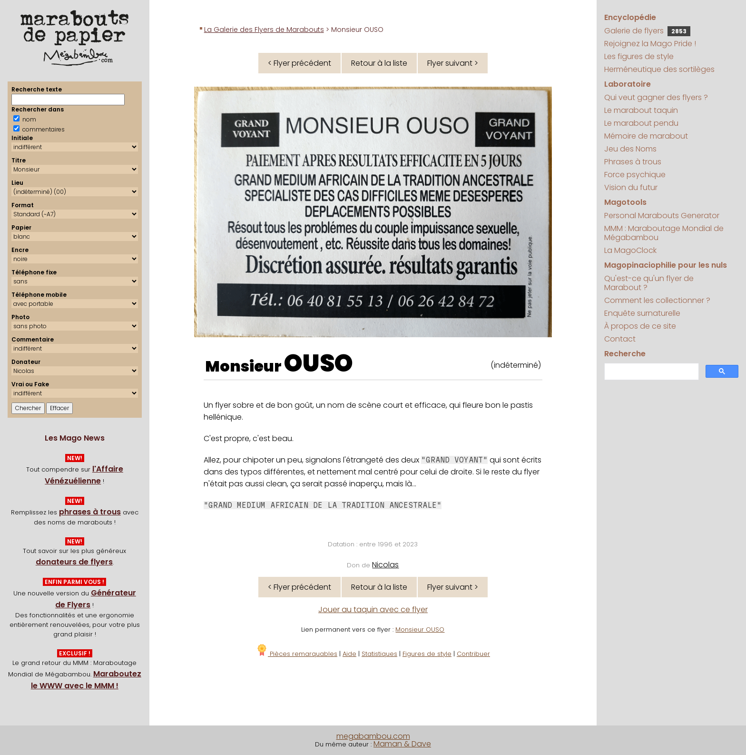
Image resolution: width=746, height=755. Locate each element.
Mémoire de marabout (646, 136)
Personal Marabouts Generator (661, 215)
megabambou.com (373, 736)
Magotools (625, 202)
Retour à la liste (379, 63)
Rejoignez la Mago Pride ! (650, 43)
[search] (650, 372)
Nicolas (385, 564)
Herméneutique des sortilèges (659, 69)
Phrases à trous (632, 161)
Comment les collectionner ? (657, 300)
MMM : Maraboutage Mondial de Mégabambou (664, 233)
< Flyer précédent (299, 63)
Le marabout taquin (641, 110)
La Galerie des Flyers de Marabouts (264, 29)
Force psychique (635, 174)
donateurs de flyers (74, 561)
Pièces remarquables (296, 653)
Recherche (625, 353)
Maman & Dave (402, 743)
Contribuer (473, 653)
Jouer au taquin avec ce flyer (373, 609)
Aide (349, 653)
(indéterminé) (516, 365)
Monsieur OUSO (419, 629)
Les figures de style (639, 56)
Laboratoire (627, 84)
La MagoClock (630, 250)
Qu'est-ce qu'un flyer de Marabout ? (649, 283)
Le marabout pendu (641, 123)
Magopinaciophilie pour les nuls (665, 265)
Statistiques (379, 653)
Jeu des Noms (630, 148)
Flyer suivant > (452, 63)
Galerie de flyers (647, 30)
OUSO (318, 363)
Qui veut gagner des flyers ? (656, 97)
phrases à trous (90, 511)
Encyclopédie (630, 17)
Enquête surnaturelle (642, 313)
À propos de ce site (640, 326)
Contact (620, 338)
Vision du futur (631, 187)
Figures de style (427, 653)
